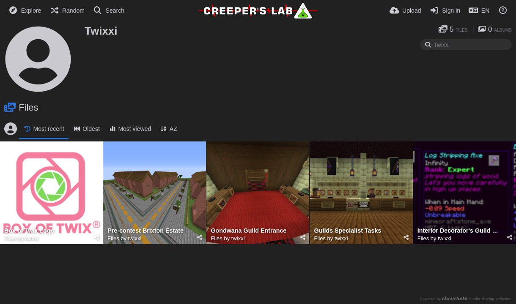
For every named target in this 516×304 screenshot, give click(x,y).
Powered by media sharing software (465, 298)
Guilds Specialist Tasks (348, 231)
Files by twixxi (21, 238)
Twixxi (101, 30)
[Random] (67, 10)
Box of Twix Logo (29, 231)
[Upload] (405, 10)
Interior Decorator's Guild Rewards (459, 231)
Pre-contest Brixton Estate (145, 231)
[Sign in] (444, 10)
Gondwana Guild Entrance (248, 231)
